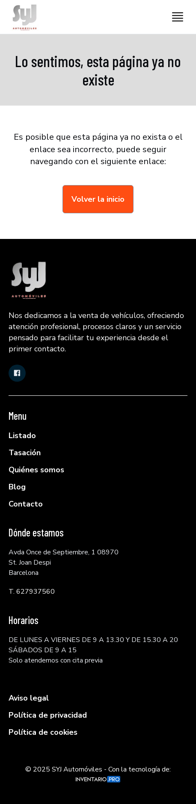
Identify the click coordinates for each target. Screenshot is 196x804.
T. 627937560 (32, 591)
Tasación (25, 453)
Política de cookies (43, 732)
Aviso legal (29, 698)
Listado (22, 435)
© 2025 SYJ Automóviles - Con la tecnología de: (98, 774)
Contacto (26, 504)
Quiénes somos (36, 470)
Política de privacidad (48, 715)
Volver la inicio (98, 199)
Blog (17, 487)
